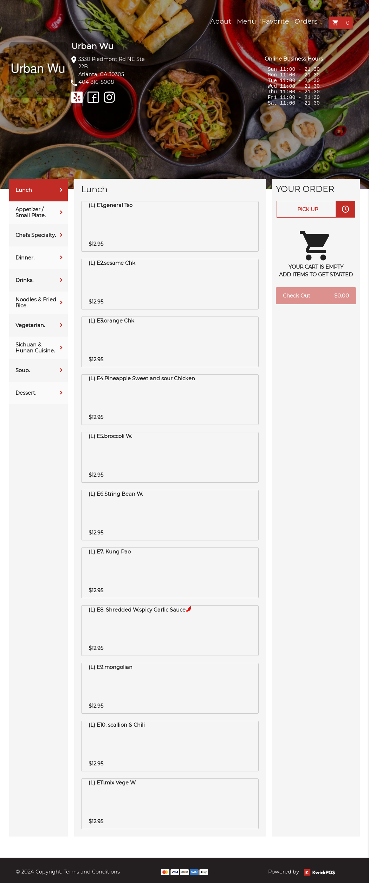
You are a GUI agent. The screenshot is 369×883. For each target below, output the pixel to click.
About (220, 21)
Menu (246, 21)
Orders (305, 21)
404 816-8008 (96, 82)
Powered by (301, 872)
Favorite (275, 21)
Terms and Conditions (92, 872)
